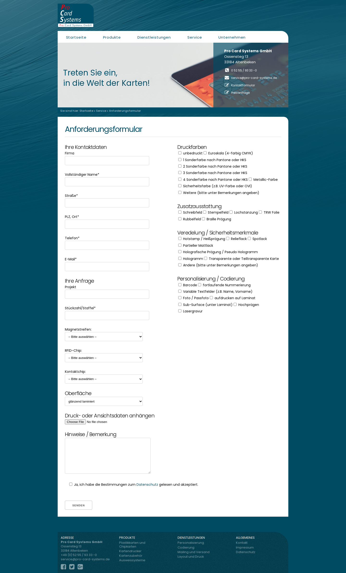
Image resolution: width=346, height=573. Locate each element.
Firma (107, 157)
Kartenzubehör (130, 556)
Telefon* (107, 242)
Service (194, 37)
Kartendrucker (130, 551)
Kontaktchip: (104, 375)
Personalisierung (191, 543)
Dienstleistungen (154, 37)
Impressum (245, 547)
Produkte (112, 37)
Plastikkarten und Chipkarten (132, 544)
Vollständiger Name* (107, 178)
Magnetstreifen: (104, 333)
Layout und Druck (191, 557)
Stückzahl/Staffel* (107, 312)
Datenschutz (147, 484)
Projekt (107, 291)
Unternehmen (232, 37)
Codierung (186, 547)
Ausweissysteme (132, 560)
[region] (173, 75)
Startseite (76, 37)
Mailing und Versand (194, 552)
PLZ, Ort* (107, 220)
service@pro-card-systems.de (254, 78)
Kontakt (241, 543)
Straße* (107, 199)
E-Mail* (107, 263)
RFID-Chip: (104, 354)
